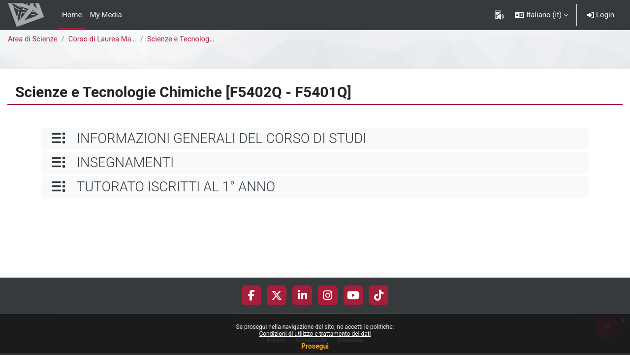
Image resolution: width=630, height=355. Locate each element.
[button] (541, 15)
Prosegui (315, 346)
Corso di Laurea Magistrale (113, 39)
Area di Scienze (33, 39)
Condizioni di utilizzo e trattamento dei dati (315, 333)
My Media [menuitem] (106, 14)
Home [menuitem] (72, 14)
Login (600, 14)
